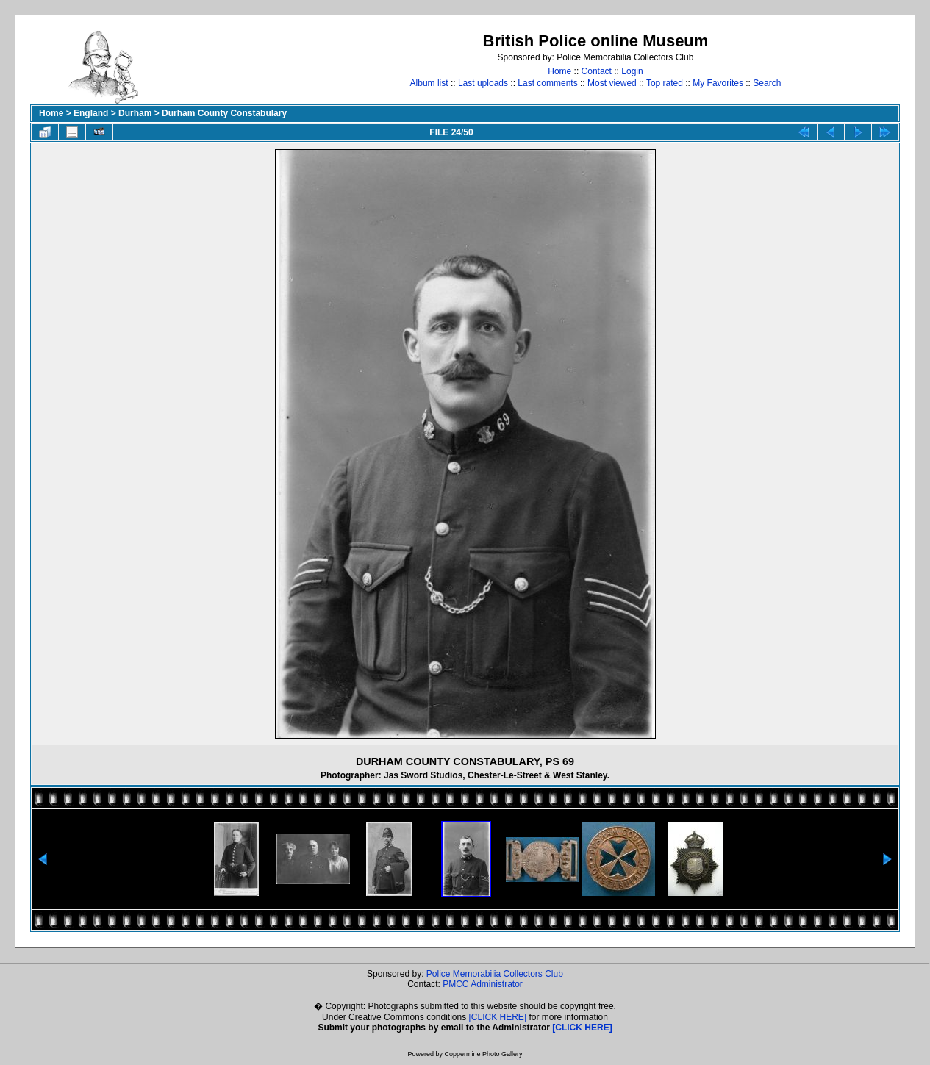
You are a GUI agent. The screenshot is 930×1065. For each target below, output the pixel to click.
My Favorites (718, 83)
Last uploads (483, 83)
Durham (134, 113)
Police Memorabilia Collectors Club (494, 974)
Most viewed (612, 83)
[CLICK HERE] (498, 1017)
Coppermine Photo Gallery (483, 1054)
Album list (429, 83)
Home (559, 71)
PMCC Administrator (483, 984)
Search (767, 83)
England (91, 113)
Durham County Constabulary (224, 113)
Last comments (547, 83)
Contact (597, 71)
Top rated (664, 83)
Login (632, 71)
